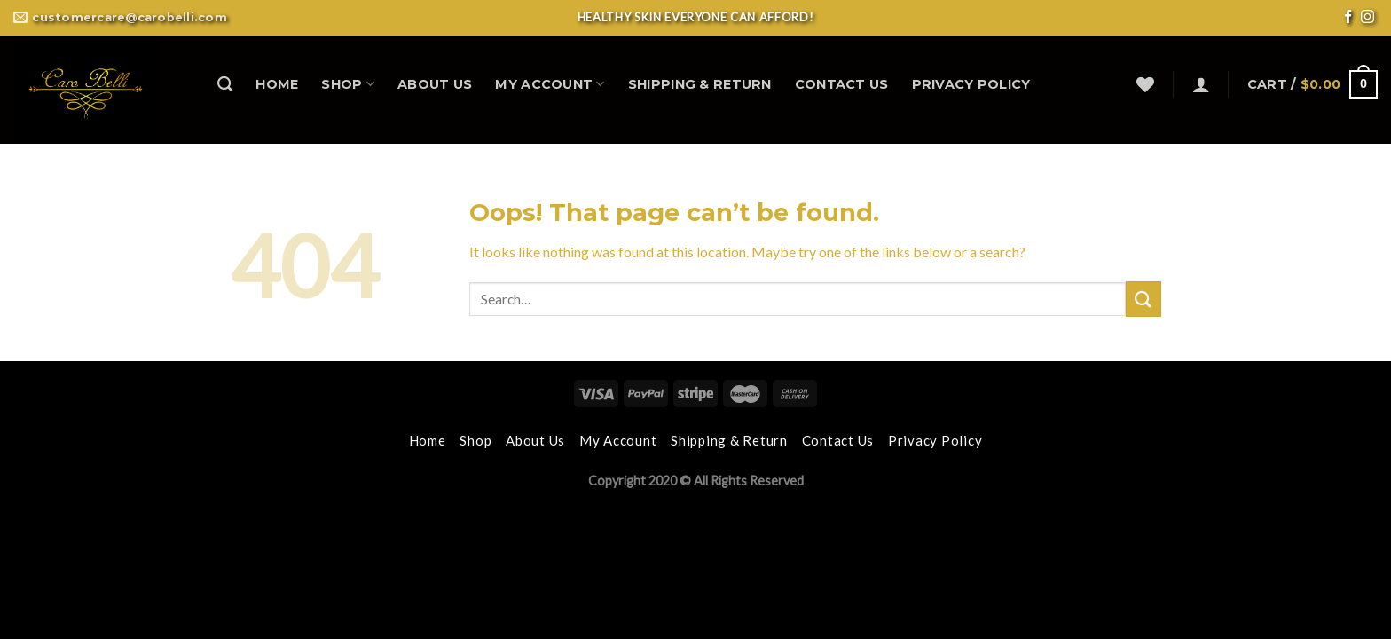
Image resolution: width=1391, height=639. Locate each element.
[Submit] (1143, 298)
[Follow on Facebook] (1348, 18)
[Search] (224, 85)
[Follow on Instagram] (1367, 18)
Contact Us (842, 84)
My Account (549, 83)
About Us (434, 84)
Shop (347, 83)
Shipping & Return (700, 84)
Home (276, 84)
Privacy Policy (971, 84)
